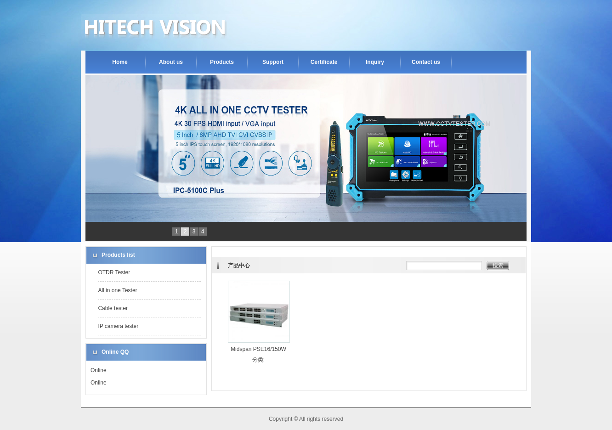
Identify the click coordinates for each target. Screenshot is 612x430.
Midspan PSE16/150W (258, 349)
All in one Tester (117, 290)
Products (222, 62)
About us (171, 62)
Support (272, 62)
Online (99, 370)
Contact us (426, 62)
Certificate (324, 62)
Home (119, 62)
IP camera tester (118, 326)
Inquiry (375, 62)
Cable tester (113, 308)
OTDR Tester (114, 272)
